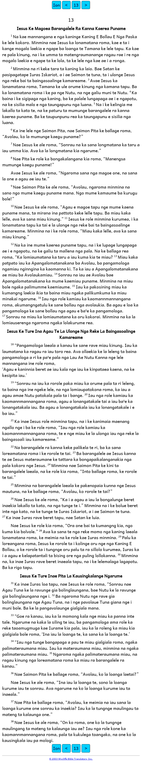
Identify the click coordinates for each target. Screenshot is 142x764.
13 (76, 4)
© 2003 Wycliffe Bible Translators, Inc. (71, 759)
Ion (56, 4)
